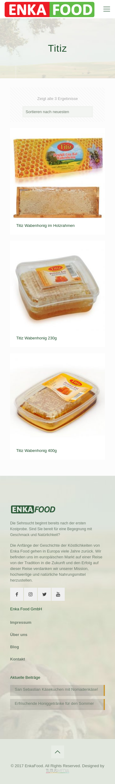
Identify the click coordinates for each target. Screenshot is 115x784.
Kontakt (17, 659)
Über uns (18, 634)
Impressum (20, 622)
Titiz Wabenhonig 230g (36, 338)
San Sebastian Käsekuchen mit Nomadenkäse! (56, 689)
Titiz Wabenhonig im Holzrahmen (45, 225)
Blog (14, 647)
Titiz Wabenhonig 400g (36, 450)
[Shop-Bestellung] (57, 111)
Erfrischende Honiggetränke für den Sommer (54, 703)
